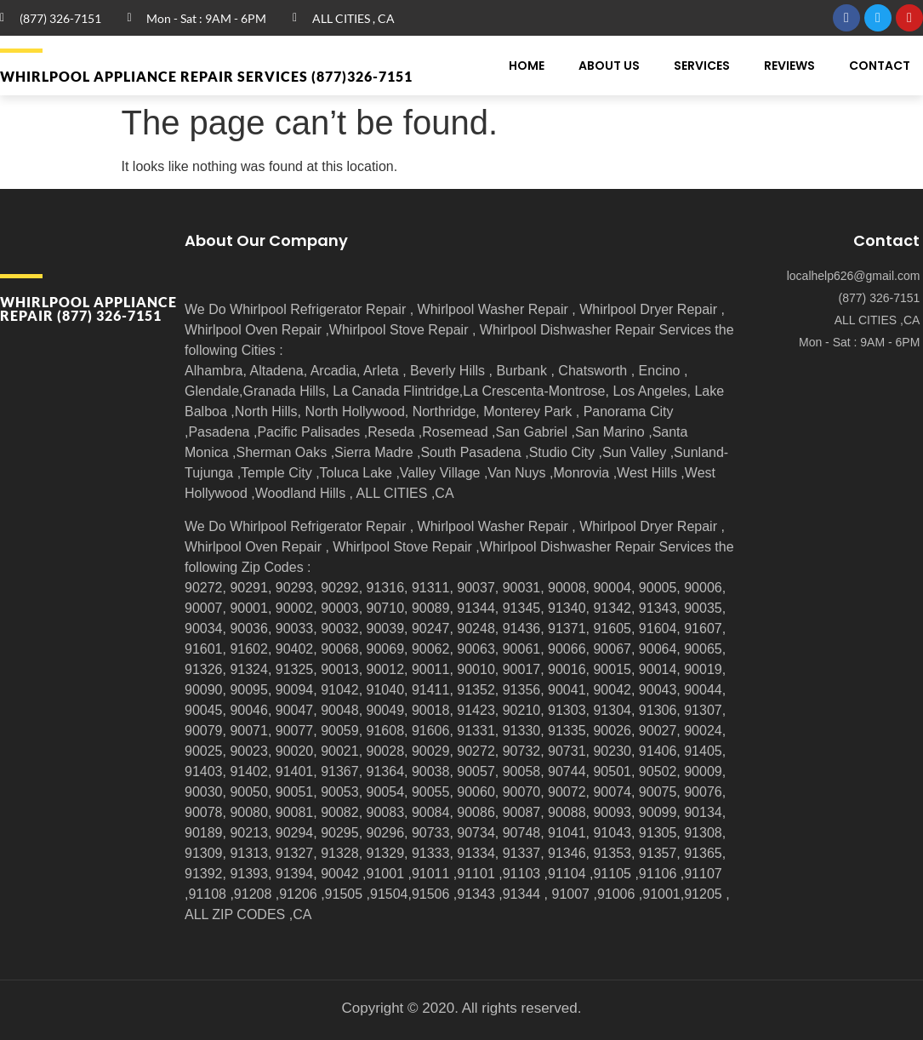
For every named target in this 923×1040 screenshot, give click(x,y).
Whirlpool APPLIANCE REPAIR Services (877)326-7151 (206, 76)
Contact (879, 65)
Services (702, 65)
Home (526, 65)
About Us (609, 65)
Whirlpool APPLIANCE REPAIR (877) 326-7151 (88, 308)
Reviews (789, 65)
